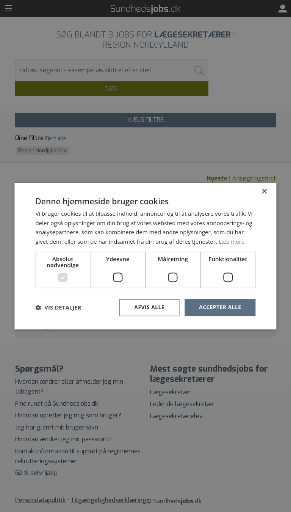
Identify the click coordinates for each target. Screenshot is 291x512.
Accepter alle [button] (220, 307)
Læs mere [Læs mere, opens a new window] (232, 242)
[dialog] (145, 256)
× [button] (264, 192)
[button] (58, 307)
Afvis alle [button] (149, 307)
